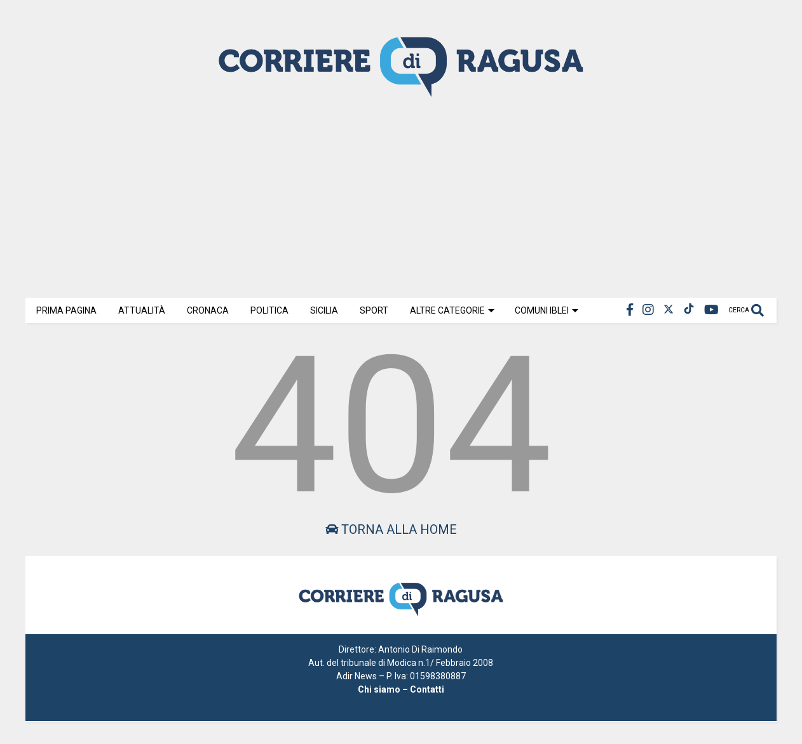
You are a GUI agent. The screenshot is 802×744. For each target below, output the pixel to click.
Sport (374, 310)
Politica (269, 310)
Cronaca (208, 310)
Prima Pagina (66, 310)
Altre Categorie (452, 310)
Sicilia (324, 310)
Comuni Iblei (546, 310)
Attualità (141, 310)
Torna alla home (391, 529)
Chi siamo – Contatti (401, 689)
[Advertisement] (401, 196)
